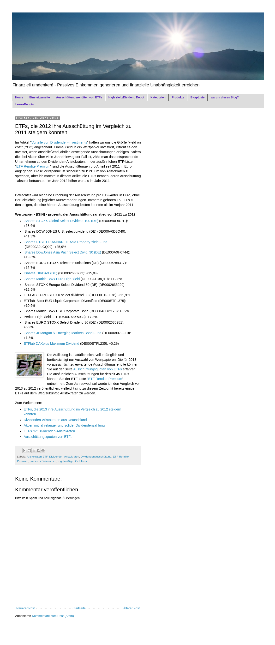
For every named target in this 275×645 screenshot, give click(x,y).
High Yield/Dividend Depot (126, 97)
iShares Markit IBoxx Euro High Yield (52, 279)
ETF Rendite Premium (33, 166)
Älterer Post (131, 608)
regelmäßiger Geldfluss (72, 461)
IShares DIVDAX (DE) (40, 273)
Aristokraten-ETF (37, 456)
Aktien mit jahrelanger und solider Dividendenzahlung (64, 425)
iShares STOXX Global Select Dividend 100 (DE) (61, 221)
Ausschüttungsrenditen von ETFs (79, 97)
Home (19, 97)
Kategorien (158, 97)
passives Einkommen (43, 461)
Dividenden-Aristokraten (64, 456)
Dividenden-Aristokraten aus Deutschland (55, 420)
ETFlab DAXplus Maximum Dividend (51, 343)
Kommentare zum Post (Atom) (53, 616)
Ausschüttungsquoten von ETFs (97, 369)
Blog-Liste (198, 97)
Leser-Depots (24, 104)
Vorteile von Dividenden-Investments (59, 142)
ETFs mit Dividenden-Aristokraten (49, 431)
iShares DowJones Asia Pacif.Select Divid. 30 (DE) (62, 252)
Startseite (79, 608)
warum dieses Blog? (225, 97)
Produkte (178, 97)
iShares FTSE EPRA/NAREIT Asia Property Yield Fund (66, 242)
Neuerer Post (25, 608)
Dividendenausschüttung (96, 456)
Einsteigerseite (39, 97)
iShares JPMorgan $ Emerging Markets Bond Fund (62, 333)
